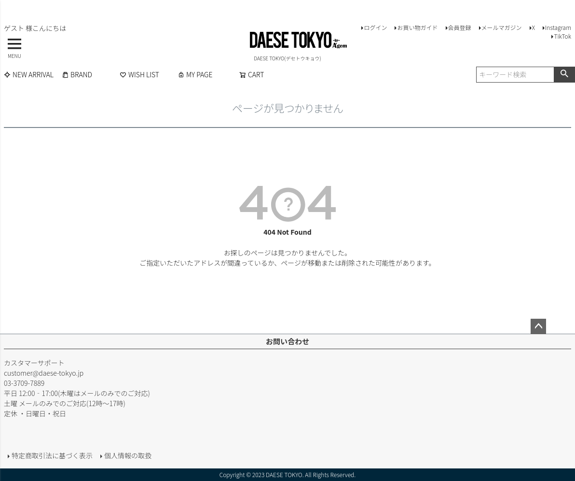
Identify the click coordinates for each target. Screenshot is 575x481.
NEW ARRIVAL (29, 74)
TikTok (562, 36)
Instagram (558, 27)
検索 (564, 74)
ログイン (375, 27)
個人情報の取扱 (127, 455)
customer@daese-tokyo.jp (43, 373)
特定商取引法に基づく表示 (52, 455)
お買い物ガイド (417, 27)
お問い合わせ (287, 341)
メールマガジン (501, 27)
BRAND (77, 74)
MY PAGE (195, 74)
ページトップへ (538, 326)
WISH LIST (139, 74)
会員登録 (459, 27)
